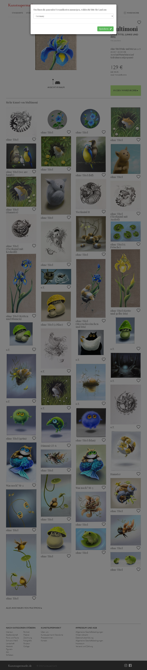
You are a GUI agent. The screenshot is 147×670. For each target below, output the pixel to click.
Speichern (105, 28)
